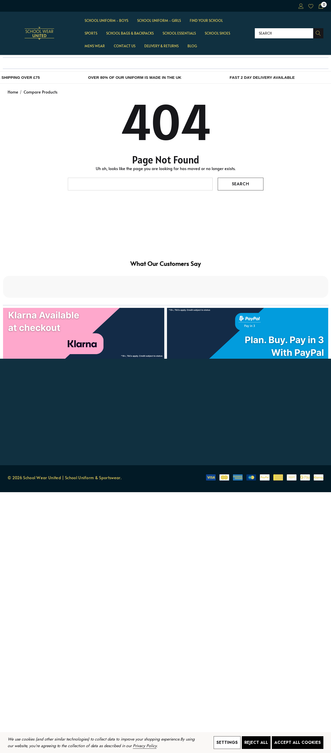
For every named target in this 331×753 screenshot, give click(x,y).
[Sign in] (301, 6)
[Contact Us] (124, 46)
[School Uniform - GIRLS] (159, 21)
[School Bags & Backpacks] (130, 33)
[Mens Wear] (95, 46)
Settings (227, 742)
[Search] (318, 33)
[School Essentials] (179, 33)
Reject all (256, 742)
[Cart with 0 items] (320, 6)
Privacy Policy (144, 746)
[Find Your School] (206, 21)
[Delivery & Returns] (161, 46)
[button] (165, 290)
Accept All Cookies (297, 742)
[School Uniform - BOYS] (106, 21)
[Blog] (192, 46)
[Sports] (91, 33)
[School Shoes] (217, 33)
